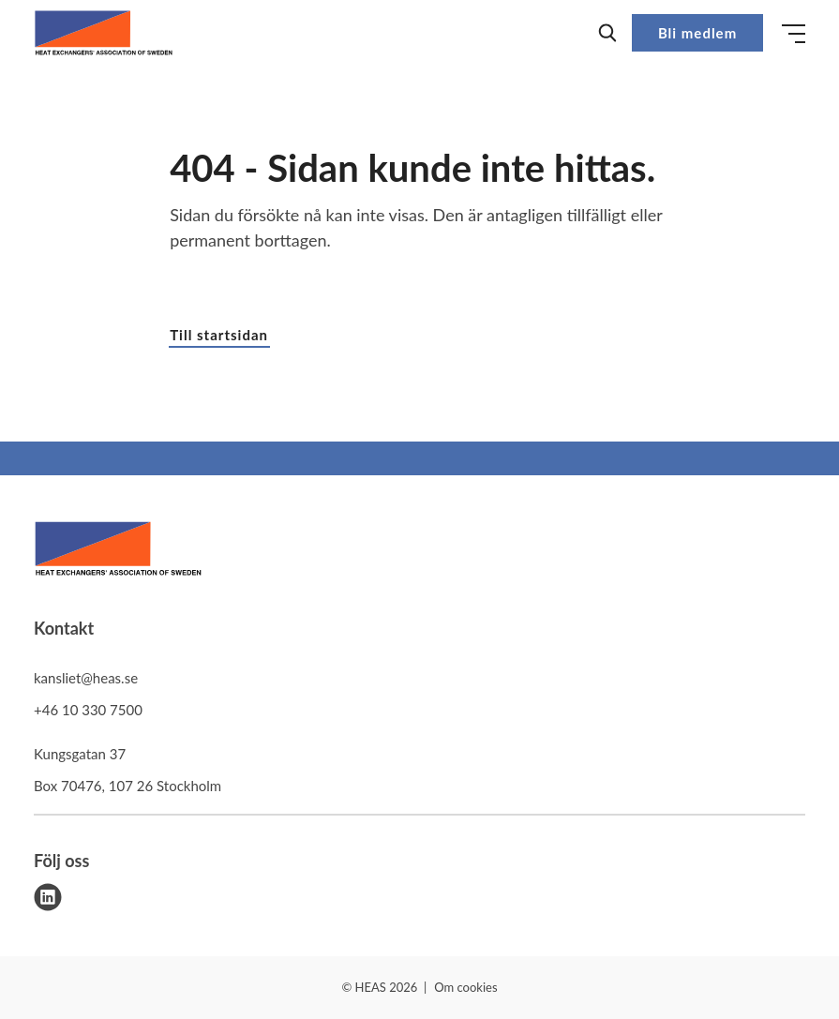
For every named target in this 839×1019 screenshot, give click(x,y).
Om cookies (465, 987)
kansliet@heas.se (86, 677)
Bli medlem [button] (697, 32)
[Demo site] (103, 33)
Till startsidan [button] (219, 334)
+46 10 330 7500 (88, 709)
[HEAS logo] (118, 551)
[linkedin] (48, 897)
